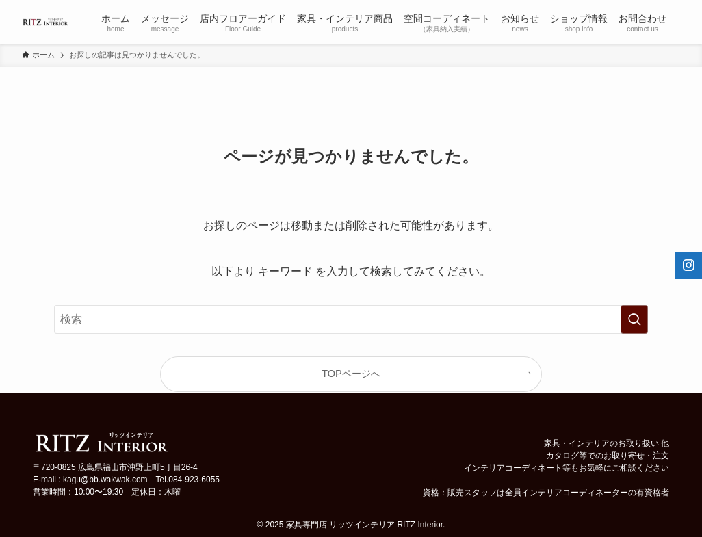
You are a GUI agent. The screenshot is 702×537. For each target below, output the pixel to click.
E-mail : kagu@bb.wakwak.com (90, 479)
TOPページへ (351, 373)
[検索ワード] (351, 319)
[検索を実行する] (634, 319)
